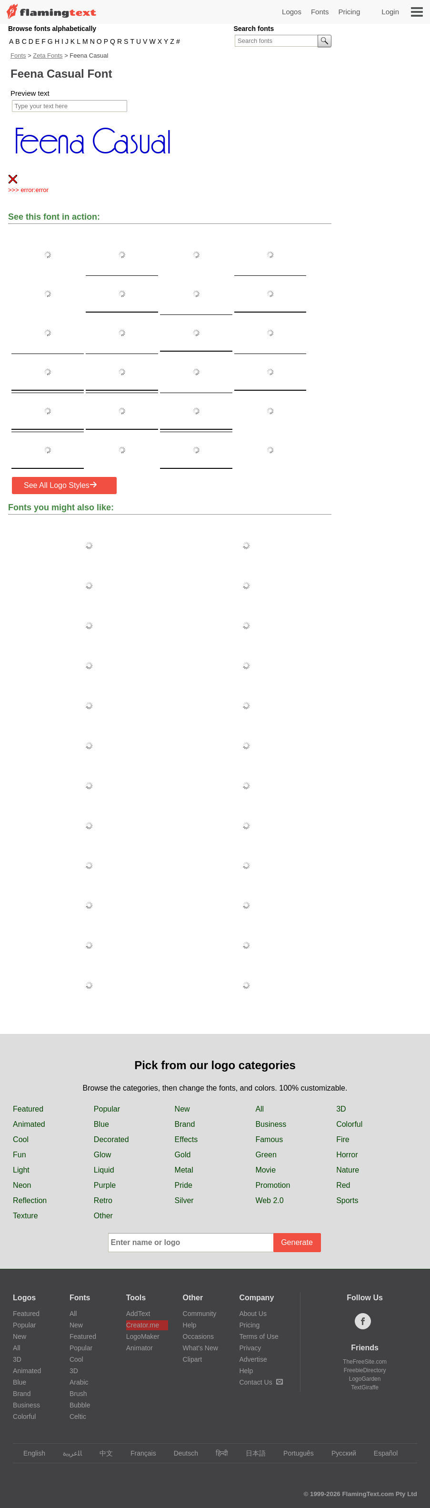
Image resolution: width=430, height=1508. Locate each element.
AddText (138, 1313)
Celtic (78, 1416)
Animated (29, 1124)
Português (294, 1453)
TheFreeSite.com (365, 1361)
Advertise (253, 1359)
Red (343, 1185)
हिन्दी (217, 1453)
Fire (343, 1139)
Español (381, 1453)
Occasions (198, 1336)
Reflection (30, 1200)
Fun (19, 1155)
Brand (185, 1124)
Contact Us (260, 1382)
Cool (21, 1139)
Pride (183, 1185)
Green (265, 1155)
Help (190, 1325)
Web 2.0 (269, 1200)
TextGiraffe (365, 1387)
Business (270, 1124)
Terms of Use (258, 1336)
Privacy (250, 1348)
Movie (265, 1170)
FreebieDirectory (365, 1370)
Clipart (192, 1359)
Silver (184, 1200)
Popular (107, 1109)
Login (390, 12)
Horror (347, 1155)
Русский (339, 1453)
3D (341, 1109)
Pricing (349, 12)
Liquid (104, 1170)
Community (200, 1313)
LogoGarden (365, 1379)
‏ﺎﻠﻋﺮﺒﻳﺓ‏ (68, 1453)
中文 (101, 1453)
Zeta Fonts (47, 55)
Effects (186, 1139)
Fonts (320, 12)
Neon (22, 1185)
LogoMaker (143, 1336)
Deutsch (181, 1453)
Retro (103, 1200)
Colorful (349, 1124)
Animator (139, 1348)
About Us (253, 1313)
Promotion (272, 1185)
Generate (297, 1242)
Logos (291, 12)
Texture (25, 1216)
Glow (102, 1155)
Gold (183, 1155)
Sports (347, 1200)
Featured (28, 1109)
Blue (101, 1124)
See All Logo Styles (60, 485)
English (29, 1453)
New (182, 1109)
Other (103, 1216)
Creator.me (142, 1325)
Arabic (79, 1382)
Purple (105, 1185)
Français (138, 1453)
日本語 (251, 1453)
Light (21, 1170)
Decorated (111, 1139)
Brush (78, 1393)
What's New (200, 1348)
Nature (347, 1170)
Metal (184, 1170)
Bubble (80, 1405)
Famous (269, 1139)
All (259, 1109)
